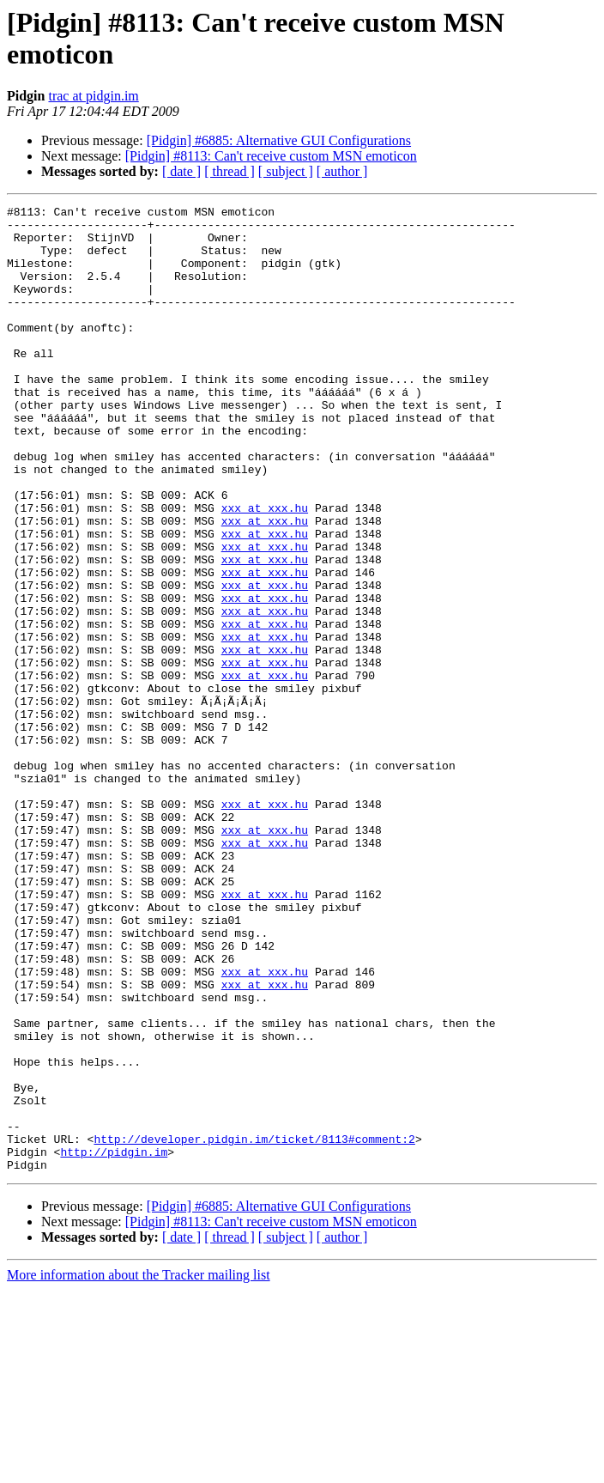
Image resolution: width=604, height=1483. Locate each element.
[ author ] (342, 171)
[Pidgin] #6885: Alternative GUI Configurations (279, 140)
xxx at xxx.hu (264, 569)
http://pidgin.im (113, 1342)
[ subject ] (285, 171)
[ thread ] (229, 171)
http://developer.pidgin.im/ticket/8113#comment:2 (254, 1326)
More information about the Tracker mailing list (138, 1468)
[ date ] (181, 171)
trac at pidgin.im (93, 95)
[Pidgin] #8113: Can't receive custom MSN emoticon (271, 156)
